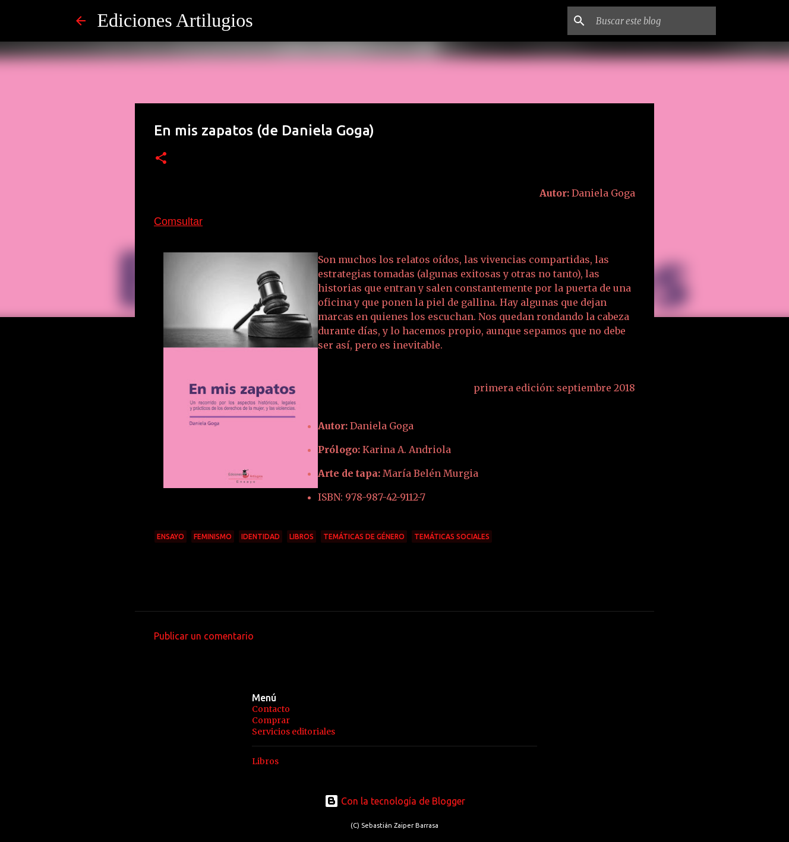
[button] (161, 159)
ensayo (170, 536)
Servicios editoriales (293, 731)
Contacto (271, 709)
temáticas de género (364, 536)
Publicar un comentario (204, 636)
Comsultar (178, 221)
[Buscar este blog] (653, 21)
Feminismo (213, 536)
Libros (301, 536)
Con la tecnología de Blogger (394, 801)
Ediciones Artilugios (175, 20)
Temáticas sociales (452, 536)
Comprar (271, 720)
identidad (260, 536)
